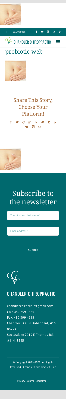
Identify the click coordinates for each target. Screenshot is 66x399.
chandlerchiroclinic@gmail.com (30, 306)
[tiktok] (59, 32)
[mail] (54, 32)
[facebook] (36, 32)
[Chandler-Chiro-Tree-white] (13, 272)
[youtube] (42, 32)
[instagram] (48, 32)
